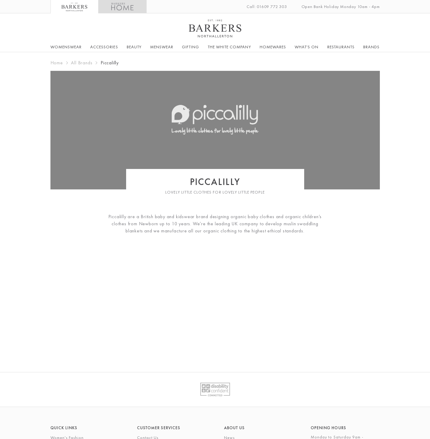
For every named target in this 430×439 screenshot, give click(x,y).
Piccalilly (110, 63)
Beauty (134, 47)
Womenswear (66, 47)
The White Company (229, 47)
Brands (371, 47)
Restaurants (341, 47)
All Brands (81, 63)
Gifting (190, 47)
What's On (306, 47)
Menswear (161, 47)
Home (56, 63)
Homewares (273, 47)
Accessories (104, 47)
